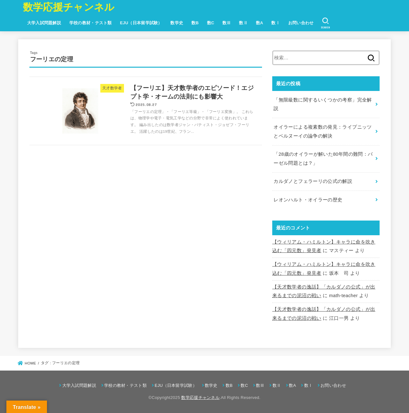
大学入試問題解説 (44, 22)
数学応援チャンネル (69, 7)
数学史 (176, 22)
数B (195, 22)
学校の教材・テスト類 (90, 22)
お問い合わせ (301, 22)
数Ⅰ (275, 22)
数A (259, 22)
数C (210, 22)
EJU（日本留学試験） (141, 22)
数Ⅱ (243, 22)
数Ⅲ (226, 22)
